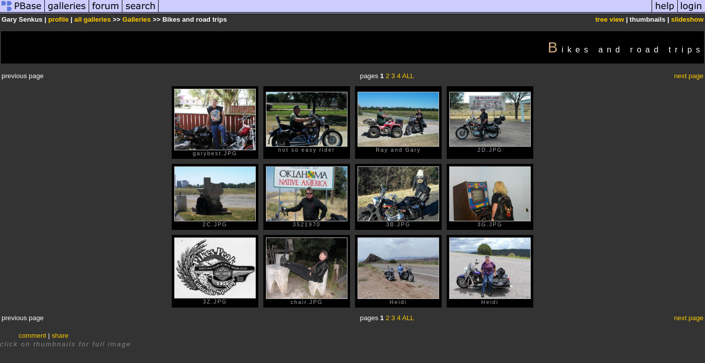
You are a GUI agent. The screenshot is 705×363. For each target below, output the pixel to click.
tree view (609, 19)
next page (688, 76)
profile (58, 19)
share (60, 335)
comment (32, 335)
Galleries (136, 19)
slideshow (687, 19)
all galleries (93, 19)
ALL (408, 76)
